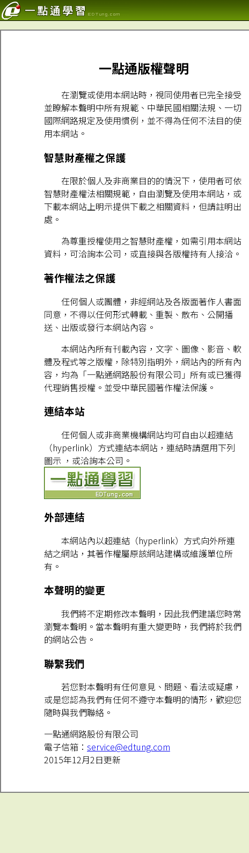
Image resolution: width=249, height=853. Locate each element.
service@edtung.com (128, 746)
